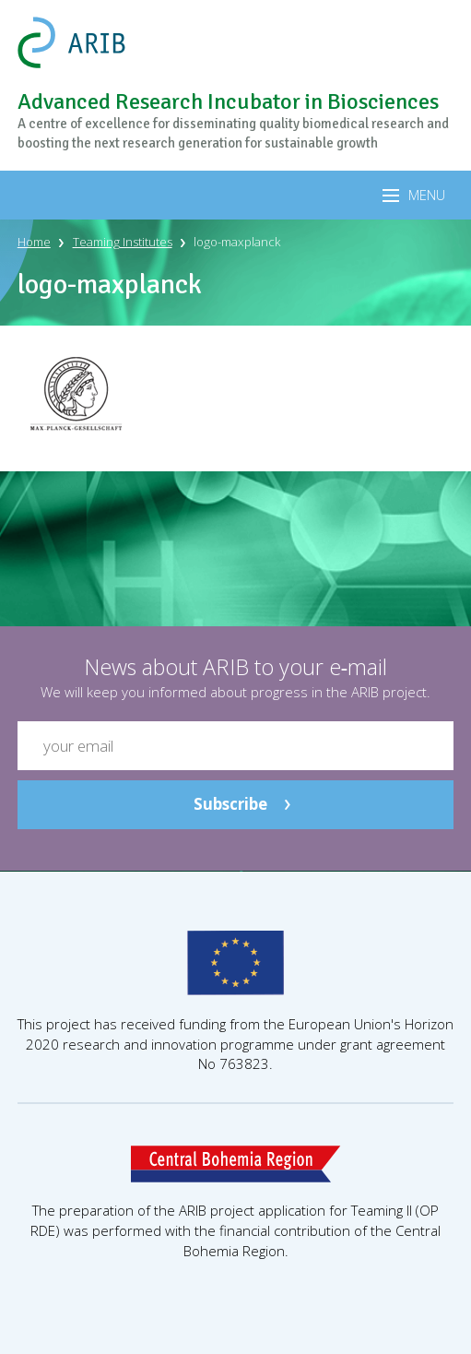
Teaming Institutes (122, 241)
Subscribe (230, 803)
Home (34, 241)
